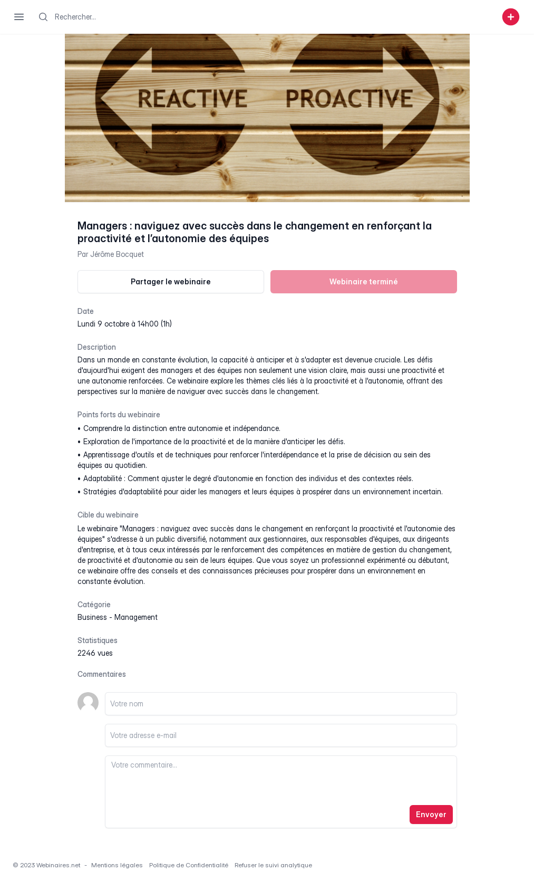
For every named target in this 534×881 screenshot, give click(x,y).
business (92, 616)
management (136, 616)
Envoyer (431, 814)
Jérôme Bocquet (117, 254)
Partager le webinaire (171, 281)
